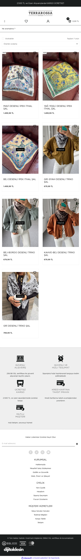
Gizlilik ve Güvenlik (40, 472)
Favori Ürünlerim (40, 499)
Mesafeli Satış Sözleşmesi (40, 468)
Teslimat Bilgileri (40, 515)
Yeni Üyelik (40, 488)
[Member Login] (48, 21)
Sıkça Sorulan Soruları (40, 511)
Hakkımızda (40, 465)
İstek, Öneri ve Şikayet (40, 476)
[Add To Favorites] (34, 53)
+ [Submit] (77, 444)
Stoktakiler (9, 39)
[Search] (40, 28)
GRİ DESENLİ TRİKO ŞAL (16, 326)
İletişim (40, 523)
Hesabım (40, 492)
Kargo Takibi (40, 519)
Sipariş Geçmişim (40, 495)
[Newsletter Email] (38, 443)
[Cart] (73, 21)
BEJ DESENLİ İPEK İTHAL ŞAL (19, 179)
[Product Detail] (4, 52)
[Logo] (40, 13)
